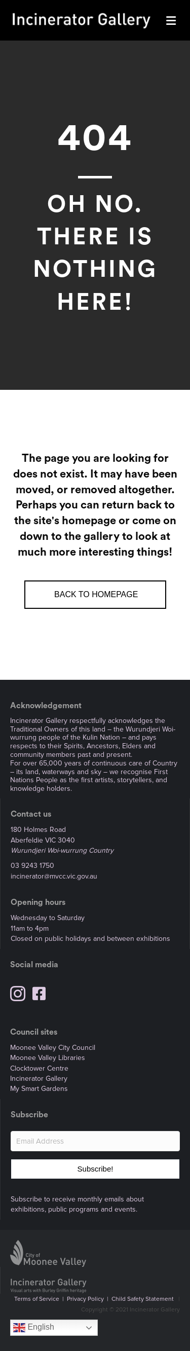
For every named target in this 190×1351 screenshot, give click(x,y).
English (33, 1328)
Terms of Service (36, 1299)
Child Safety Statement (142, 1299)
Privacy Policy (85, 1299)
